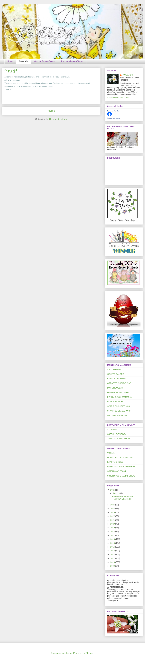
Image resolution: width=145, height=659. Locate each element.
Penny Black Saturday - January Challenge (122, 497)
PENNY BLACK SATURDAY (119, 397)
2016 (112, 539)
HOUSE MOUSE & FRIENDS (120, 457)
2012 (112, 554)
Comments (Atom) (58, 119)
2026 (112, 490)
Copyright (23, 61)
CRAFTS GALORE (115, 374)
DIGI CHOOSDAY (115, 388)
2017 (112, 535)
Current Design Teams (44, 61)
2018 (112, 531)
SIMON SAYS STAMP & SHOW (121, 476)
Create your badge (113, 118)
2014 (112, 547)
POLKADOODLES (115, 401)
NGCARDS (128, 75)
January (116, 493)
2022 (112, 516)
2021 (112, 520)
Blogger (89, 653)
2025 (112, 505)
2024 (112, 508)
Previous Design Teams (72, 61)
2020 (112, 524)
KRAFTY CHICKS (115, 462)
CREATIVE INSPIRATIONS (119, 383)
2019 (112, 527)
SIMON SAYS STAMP (117, 471)
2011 (112, 558)
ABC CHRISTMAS (115, 369)
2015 (112, 543)
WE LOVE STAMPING (117, 415)
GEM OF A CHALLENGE (118, 392)
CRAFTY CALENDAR (116, 378)
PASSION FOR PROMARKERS (121, 466)
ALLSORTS (112, 429)
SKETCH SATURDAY (116, 434)
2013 (112, 551)
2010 (112, 562)
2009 (112, 566)
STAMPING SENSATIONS (118, 411)
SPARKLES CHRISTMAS (118, 406)
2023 (112, 512)
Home (10, 61)
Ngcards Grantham (113, 111)
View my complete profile (118, 97)
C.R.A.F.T (111, 453)
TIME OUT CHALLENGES (118, 439)
